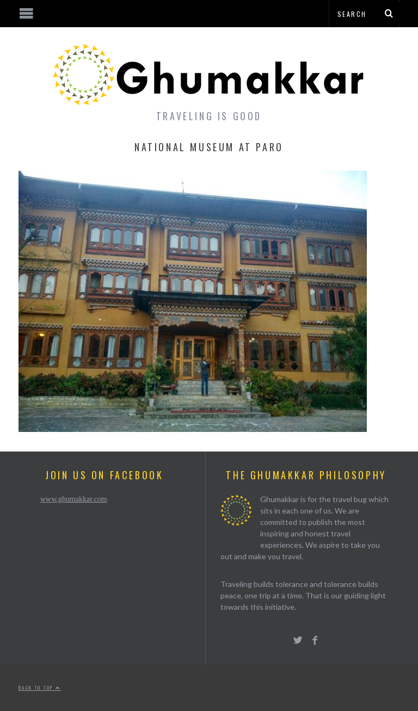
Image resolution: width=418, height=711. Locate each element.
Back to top (40, 687)
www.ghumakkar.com (73, 499)
